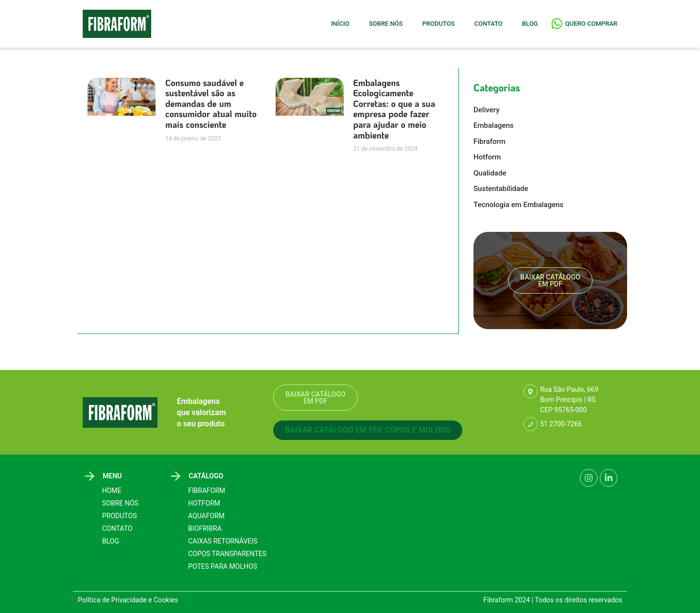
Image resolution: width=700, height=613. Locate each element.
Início (340, 23)
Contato (488, 23)
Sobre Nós (386, 23)
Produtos (438, 23)
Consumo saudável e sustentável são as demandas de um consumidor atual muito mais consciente (211, 103)
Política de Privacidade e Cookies (128, 600)
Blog (530, 23)
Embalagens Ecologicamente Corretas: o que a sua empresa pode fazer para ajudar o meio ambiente (394, 109)
